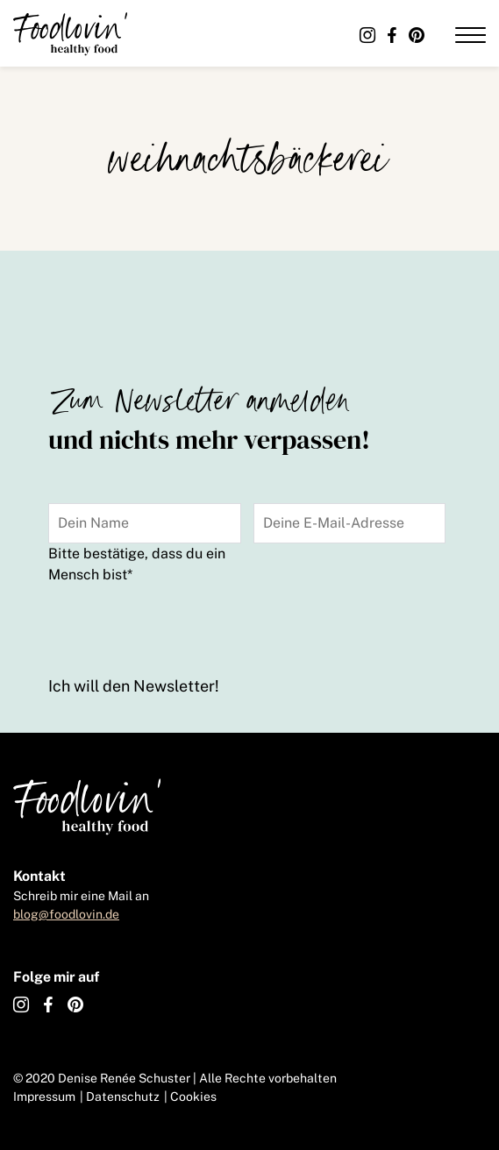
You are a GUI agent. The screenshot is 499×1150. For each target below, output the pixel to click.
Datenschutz (123, 1097)
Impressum (44, 1097)
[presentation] (181, 627)
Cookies (193, 1097)
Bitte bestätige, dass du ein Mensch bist (136, 564)
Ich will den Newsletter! (133, 686)
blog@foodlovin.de (66, 914)
